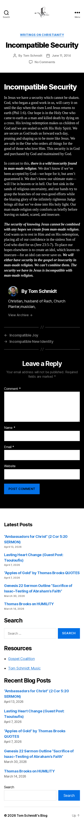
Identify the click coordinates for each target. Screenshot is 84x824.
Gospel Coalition (21, 659)
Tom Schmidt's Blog (32, 815)
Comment (12, 389)
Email (9, 447)
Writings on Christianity (42, 35)
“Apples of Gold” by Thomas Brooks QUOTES (42, 573)
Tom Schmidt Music (24, 668)
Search (9, 787)
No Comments (45, 62)
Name (9, 428)
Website (10, 466)
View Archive (20, 315)
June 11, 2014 (61, 55)
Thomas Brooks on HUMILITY (29, 604)
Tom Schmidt (32, 55)
